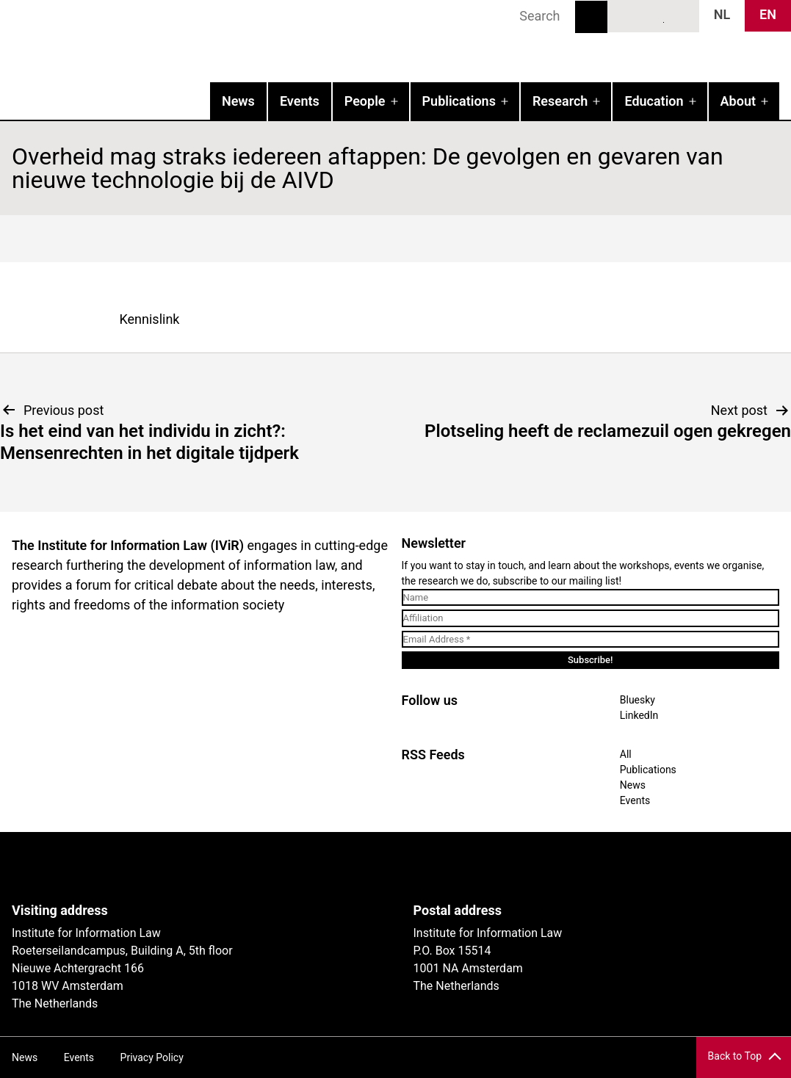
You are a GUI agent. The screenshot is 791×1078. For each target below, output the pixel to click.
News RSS (680, 15)
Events (299, 101)
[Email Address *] (591, 639)
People (365, 101)
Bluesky (626, 15)
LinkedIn (653, 15)
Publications (459, 101)
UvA (182, 867)
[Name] (591, 598)
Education (653, 101)
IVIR (188, 41)
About (738, 101)
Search (591, 17)
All (626, 754)
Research (560, 101)
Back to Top (735, 1056)
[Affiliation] (591, 618)
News (238, 101)
